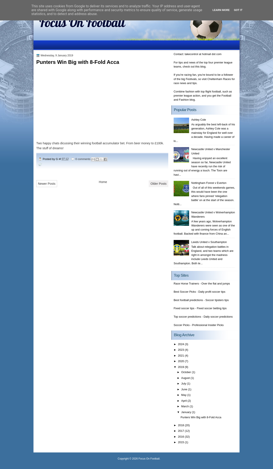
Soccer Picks (182, 325)
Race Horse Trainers (186, 283)
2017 (181, 430)
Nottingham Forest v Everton (208, 183)
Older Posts (158, 183)
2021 (181, 355)
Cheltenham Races (219, 79)
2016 (181, 436)
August (186, 378)
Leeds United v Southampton (209, 242)
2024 (181, 344)
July (184, 383)
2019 (181, 367)
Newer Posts (46, 183)
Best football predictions (188, 300)
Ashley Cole (198, 119)
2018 (181, 425)
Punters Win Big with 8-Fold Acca (77, 62)
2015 (181, 442)
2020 (181, 361)
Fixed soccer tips (184, 308)
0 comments (82, 159)
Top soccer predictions (187, 316)
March (185, 406)
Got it (238, 10)
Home (103, 182)
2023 (181, 349)
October (186, 372)
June (184, 389)
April (184, 400)
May (184, 395)
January (186, 412)
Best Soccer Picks (185, 291)
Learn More (221, 10)
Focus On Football (82, 22)
